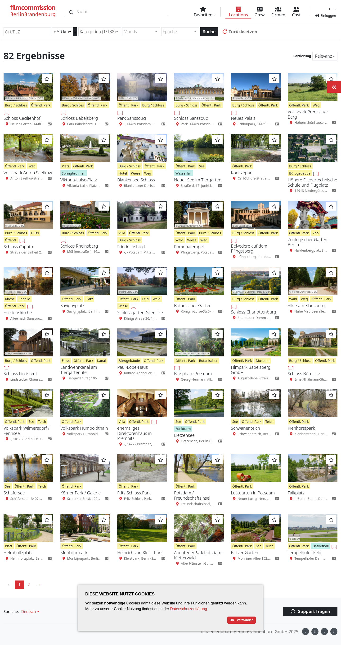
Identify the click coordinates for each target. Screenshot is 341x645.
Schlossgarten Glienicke (140, 312)
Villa (122, 233)
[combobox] (99, 31)
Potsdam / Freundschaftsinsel (192, 495)
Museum (262, 360)
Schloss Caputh (18, 246)
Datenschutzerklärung (188, 609)
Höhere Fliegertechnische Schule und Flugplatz (312, 182)
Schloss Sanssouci (191, 118)
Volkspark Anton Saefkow (28, 172)
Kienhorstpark (301, 428)
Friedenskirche (18, 312)
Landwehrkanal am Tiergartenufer (78, 369)
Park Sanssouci (131, 118)
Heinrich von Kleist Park (140, 552)
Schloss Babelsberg (79, 118)
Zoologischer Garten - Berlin (309, 242)
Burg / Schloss (16, 105)
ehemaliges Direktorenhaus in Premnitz (134, 433)
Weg (316, 105)
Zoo (316, 233)
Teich (42, 421)
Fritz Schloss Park (134, 493)
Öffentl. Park (41, 105)
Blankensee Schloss (136, 180)
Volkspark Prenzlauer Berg (308, 114)
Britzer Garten (244, 552)
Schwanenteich (245, 428)
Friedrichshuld (131, 246)
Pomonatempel (189, 246)
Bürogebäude (299, 173)
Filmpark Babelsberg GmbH (250, 369)
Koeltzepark (242, 172)
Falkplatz (296, 493)
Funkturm (183, 428)
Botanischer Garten (193, 305)
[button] (331, 9)
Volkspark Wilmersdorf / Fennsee (26, 430)
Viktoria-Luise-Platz (78, 180)
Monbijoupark (73, 552)
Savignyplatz (72, 305)
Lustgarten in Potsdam (253, 493)
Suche (209, 31)
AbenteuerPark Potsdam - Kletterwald (199, 555)
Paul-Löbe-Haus (132, 367)
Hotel (123, 173)
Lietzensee (184, 435)
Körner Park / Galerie (80, 493)
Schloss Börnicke (304, 373)
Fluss (35, 233)
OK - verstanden (241, 620)
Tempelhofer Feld (304, 552)
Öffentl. (11, 240)
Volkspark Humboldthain (84, 428)
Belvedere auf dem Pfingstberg (249, 248)
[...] (6, 112)
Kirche (10, 299)
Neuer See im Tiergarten (197, 180)
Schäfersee (14, 493)
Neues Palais (243, 118)
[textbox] (139, 31)
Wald (179, 240)
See (201, 166)
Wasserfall (183, 173)
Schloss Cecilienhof (22, 118)
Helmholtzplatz (18, 552)
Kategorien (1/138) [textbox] (98, 31)
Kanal (101, 360)
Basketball (321, 546)
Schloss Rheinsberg (79, 246)
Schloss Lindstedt (20, 373)
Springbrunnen (73, 173)
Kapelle (24, 299)
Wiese (135, 173)
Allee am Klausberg (306, 305)
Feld (145, 299)
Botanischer (208, 360)
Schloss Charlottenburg (253, 312)
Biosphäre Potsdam (193, 373)
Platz (65, 166)
